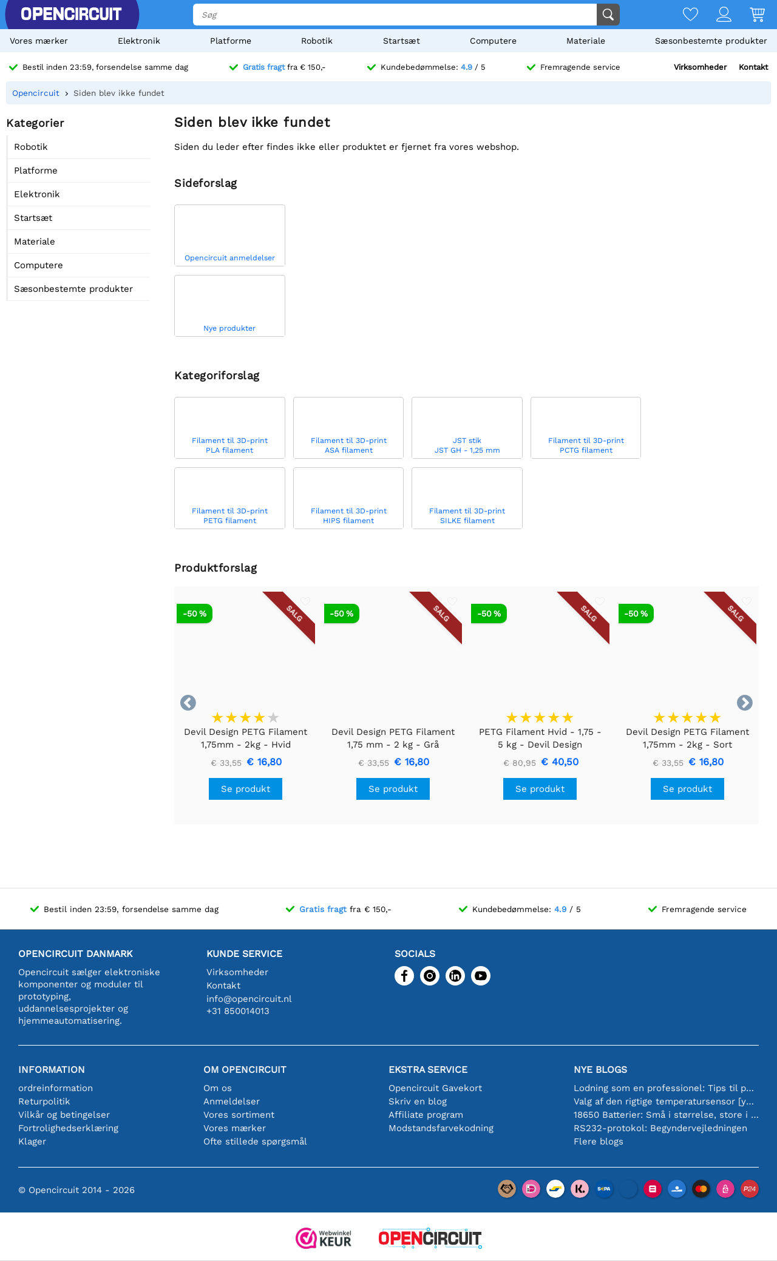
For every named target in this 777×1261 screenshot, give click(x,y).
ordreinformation (55, 1088)
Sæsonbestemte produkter (711, 41)
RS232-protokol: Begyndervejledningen (660, 1128)
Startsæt (401, 41)
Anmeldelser (231, 1101)
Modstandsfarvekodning (441, 1128)
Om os (217, 1088)
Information (51, 1069)
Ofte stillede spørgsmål (255, 1141)
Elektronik (139, 41)
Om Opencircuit (245, 1069)
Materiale (585, 41)
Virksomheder (700, 67)
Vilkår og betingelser (64, 1114)
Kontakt (753, 67)
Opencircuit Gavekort (435, 1088)
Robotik (317, 41)
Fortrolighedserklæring (68, 1128)
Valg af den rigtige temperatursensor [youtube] (666, 1101)
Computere (493, 41)
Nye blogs (600, 1069)
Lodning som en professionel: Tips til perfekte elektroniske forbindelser (666, 1088)
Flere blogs (598, 1141)
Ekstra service (427, 1069)
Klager (32, 1141)
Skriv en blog (417, 1101)
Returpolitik (44, 1101)
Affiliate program (425, 1114)
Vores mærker (39, 41)
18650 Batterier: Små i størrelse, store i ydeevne (666, 1114)
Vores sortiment (238, 1114)
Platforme (230, 41)
